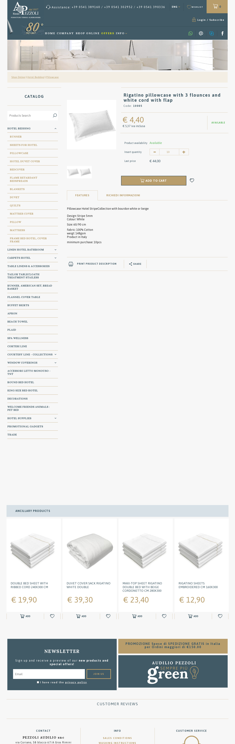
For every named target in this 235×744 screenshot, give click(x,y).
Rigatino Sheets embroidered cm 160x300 (198, 532)
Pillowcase (52, 77)
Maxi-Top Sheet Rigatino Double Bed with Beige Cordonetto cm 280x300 (142, 533)
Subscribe (217, 19)
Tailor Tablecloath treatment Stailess (23, 276)
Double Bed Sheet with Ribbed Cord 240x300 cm (29, 532)
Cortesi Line (17, 346)
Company (65, 33)
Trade (12, 434)
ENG (175, 6)
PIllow (15, 222)
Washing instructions (117, 689)
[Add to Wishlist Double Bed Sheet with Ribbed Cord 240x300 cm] (53, 563)
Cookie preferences (61, 704)
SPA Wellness (17, 338)
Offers (107, 33)
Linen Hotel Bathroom (25, 249)
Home (50, 33)
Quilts (15, 205)
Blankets (17, 189)
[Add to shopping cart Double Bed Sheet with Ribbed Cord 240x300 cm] (25, 563)
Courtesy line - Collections (30, 354)
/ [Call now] (191, 714)
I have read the (63, 629)
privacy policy (76, 629)
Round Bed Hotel (20, 382)
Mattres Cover (21, 213)
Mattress (17, 230)
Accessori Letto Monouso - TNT (29, 372)
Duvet (14, 197)
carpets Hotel (19, 257)
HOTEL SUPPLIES (19, 418)
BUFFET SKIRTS (18, 305)
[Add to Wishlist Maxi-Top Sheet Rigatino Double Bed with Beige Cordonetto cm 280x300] (164, 563)
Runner (16, 136)
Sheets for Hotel (23, 145)
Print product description (97, 264)
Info (120, 33)
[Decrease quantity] (154, 152)
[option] (91, 124)
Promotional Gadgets (25, 426)
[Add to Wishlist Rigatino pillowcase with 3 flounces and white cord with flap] (192, 180)
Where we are (117, 694)
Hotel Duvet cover (25, 161)
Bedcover (17, 169)
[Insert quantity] (169, 152)
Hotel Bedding (35, 77)
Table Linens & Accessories (28, 266)
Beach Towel (17, 321)
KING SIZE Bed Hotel (22, 390)
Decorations (17, 398)
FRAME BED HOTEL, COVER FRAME (28, 240)
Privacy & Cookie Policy (27, 704)
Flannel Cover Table (23, 297)
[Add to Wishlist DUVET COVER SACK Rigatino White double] (109, 563)
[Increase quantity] (184, 152)
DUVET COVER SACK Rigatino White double (88, 532)
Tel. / (43, 697)
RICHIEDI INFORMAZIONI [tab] (123, 195)
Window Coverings (22, 362)
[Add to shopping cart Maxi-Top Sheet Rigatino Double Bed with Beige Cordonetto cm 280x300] (137, 563)
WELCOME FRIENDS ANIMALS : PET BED (28, 408)
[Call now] (105, 7)
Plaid (11, 329)
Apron (12, 313)
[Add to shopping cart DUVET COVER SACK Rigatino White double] (81, 563)
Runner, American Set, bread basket (29, 287)
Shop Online (88, 33)
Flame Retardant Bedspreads (23, 179)
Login (201, 19)
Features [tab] (82, 195)
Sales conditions (117, 684)
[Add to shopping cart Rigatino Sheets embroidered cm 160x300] (193, 563)
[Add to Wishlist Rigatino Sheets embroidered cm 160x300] (220, 563)
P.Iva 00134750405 (43, 708)
